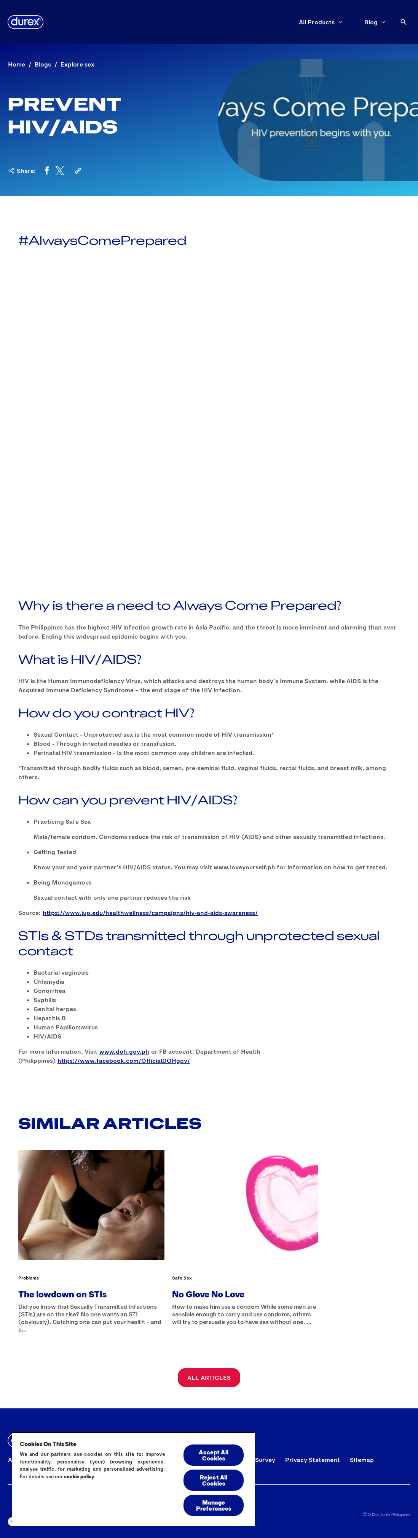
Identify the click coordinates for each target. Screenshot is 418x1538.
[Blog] (371, 22)
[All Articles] (209, 1377)
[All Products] (317, 22)
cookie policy (79, 1476)
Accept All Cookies (213, 1455)
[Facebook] (47, 171)
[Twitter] (60, 171)
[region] (133, 1479)
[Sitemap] (361, 1460)
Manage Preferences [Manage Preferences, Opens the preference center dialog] (213, 1505)
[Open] (403, 22)
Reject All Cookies (214, 1480)
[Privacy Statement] (312, 1460)
